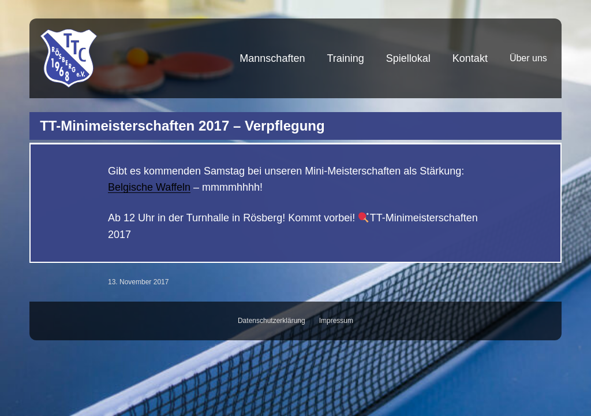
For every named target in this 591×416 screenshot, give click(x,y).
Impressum (336, 321)
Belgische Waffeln (149, 187)
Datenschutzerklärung (271, 321)
